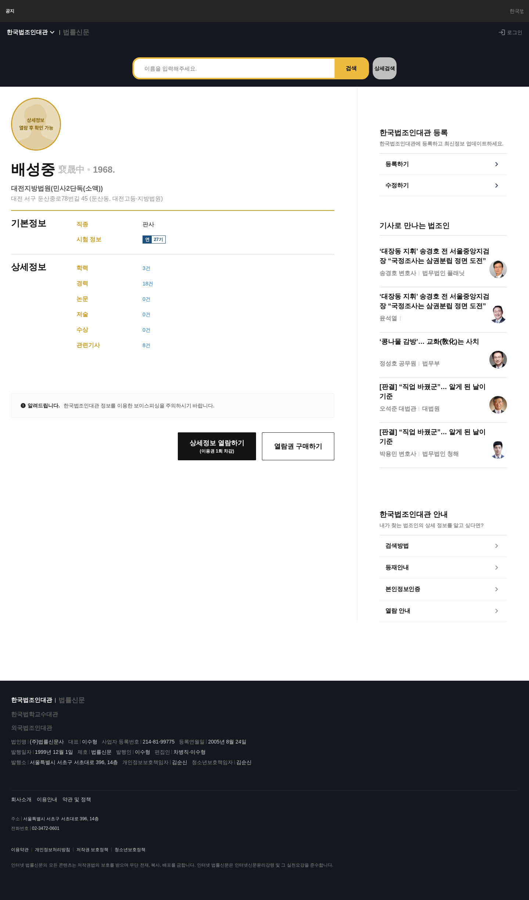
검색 (351, 75)
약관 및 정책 (76, 805)
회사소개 (21, 805)
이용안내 (47, 805)
